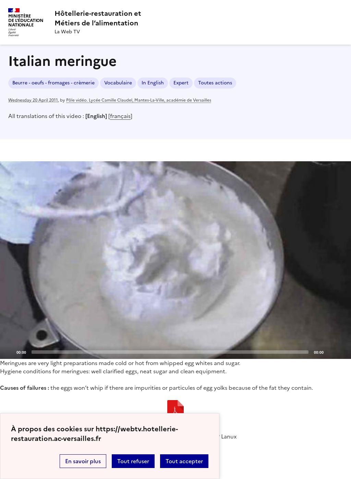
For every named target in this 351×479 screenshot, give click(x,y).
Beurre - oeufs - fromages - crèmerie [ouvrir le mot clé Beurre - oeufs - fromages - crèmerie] (53, 82)
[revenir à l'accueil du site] (98, 18)
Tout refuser (133, 461)
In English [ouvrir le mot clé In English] (153, 82)
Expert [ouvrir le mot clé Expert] (181, 82)
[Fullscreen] (342, 352)
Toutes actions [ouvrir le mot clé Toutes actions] (215, 82)
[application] (175, 260)
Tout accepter (184, 461)
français (120, 116)
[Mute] (331, 352)
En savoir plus (83, 461)
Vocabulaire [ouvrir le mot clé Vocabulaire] (118, 82)
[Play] (175, 260)
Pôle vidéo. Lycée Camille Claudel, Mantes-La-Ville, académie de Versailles (138, 100)
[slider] (170, 352)
